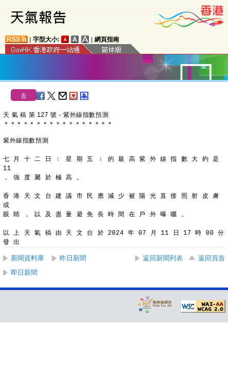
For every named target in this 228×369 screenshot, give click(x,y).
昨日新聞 (73, 258)
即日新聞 (24, 272)
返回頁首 (211, 258)
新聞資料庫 (27, 258)
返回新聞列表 (163, 258)
